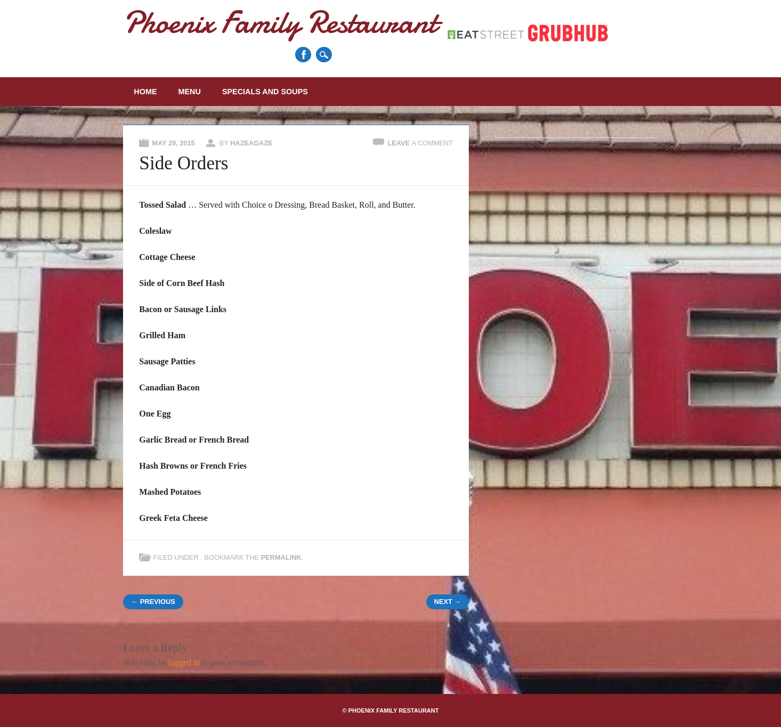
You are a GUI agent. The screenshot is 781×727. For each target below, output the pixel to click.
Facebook (303, 54)
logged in (184, 662)
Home (145, 91)
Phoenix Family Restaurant (280, 22)
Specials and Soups (265, 91)
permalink (281, 557)
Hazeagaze (251, 143)
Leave (420, 143)
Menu (189, 91)
